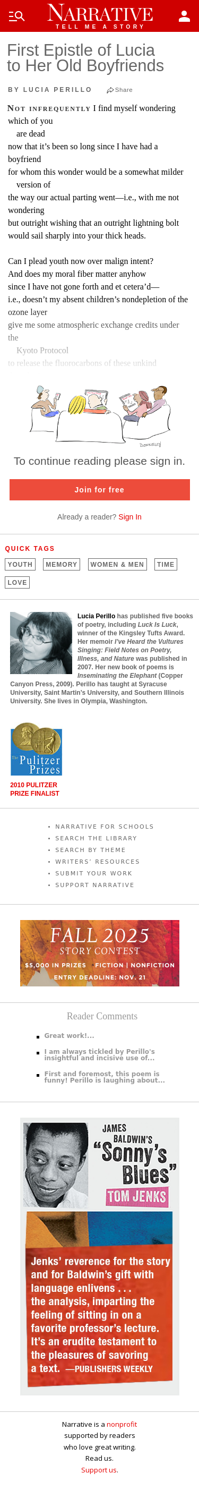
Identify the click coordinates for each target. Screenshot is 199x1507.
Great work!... (69, 1036)
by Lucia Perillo (50, 89)
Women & (117, 564)
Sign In (130, 517)
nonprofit (122, 1424)
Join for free (100, 490)
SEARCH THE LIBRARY (96, 838)
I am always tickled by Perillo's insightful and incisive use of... (100, 1055)
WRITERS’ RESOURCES (97, 861)
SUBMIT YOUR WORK (94, 873)
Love (17, 582)
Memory (61, 564)
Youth (19, 564)
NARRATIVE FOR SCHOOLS (104, 826)
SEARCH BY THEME (90, 850)
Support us (99, 1470)
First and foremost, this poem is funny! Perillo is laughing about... (105, 1077)
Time (166, 564)
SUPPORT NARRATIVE (95, 885)
